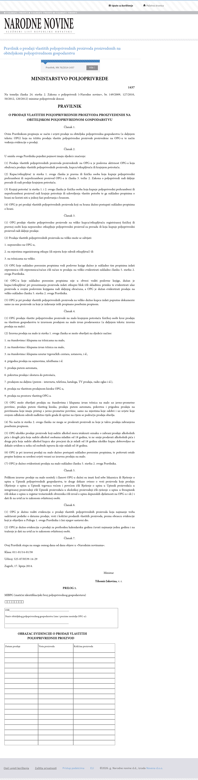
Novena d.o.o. (154, 768)
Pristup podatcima (73, 768)
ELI (92, 768)
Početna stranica (155, 5)
